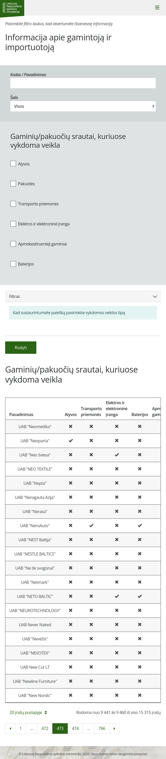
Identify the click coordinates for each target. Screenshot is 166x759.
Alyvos (19, 163)
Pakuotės (22, 184)
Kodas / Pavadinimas (28, 74)
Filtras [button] (83, 296)
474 (75, 728)
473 (60, 728)
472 (45, 728)
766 (101, 728)
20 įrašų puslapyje (28, 712)
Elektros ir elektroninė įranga (40, 224)
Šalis (14, 97)
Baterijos (22, 264)
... (31, 728)
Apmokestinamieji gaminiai (38, 243)
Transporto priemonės (34, 204)
